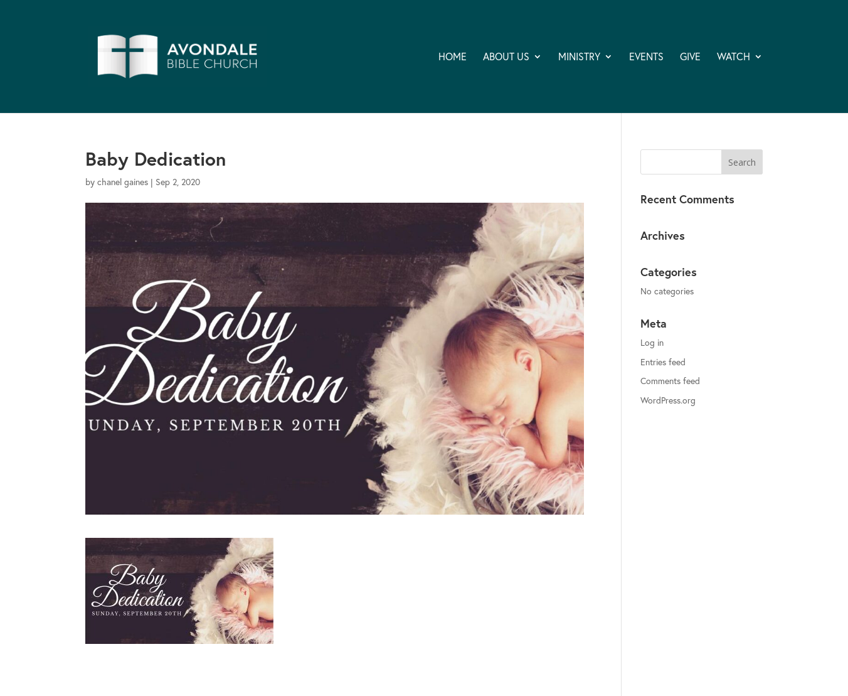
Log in (652, 342)
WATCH (733, 57)
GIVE (690, 57)
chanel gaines (122, 182)
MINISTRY (579, 57)
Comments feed (670, 381)
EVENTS (646, 57)
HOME (452, 57)
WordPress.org (668, 400)
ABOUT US (506, 57)
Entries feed (663, 362)
